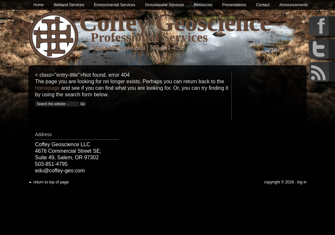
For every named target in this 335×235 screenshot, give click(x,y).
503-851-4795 (167, 47)
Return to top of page (51, 182)
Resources (203, 5)
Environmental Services (114, 5)
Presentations (234, 5)
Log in (302, 182)
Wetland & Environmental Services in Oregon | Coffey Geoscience (53, 36)
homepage (47, 88)
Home (38, 5)
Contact (263, 5)
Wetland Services (69, 5)
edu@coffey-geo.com (118, 47)
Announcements (293, 5)
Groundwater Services (164, 5)
